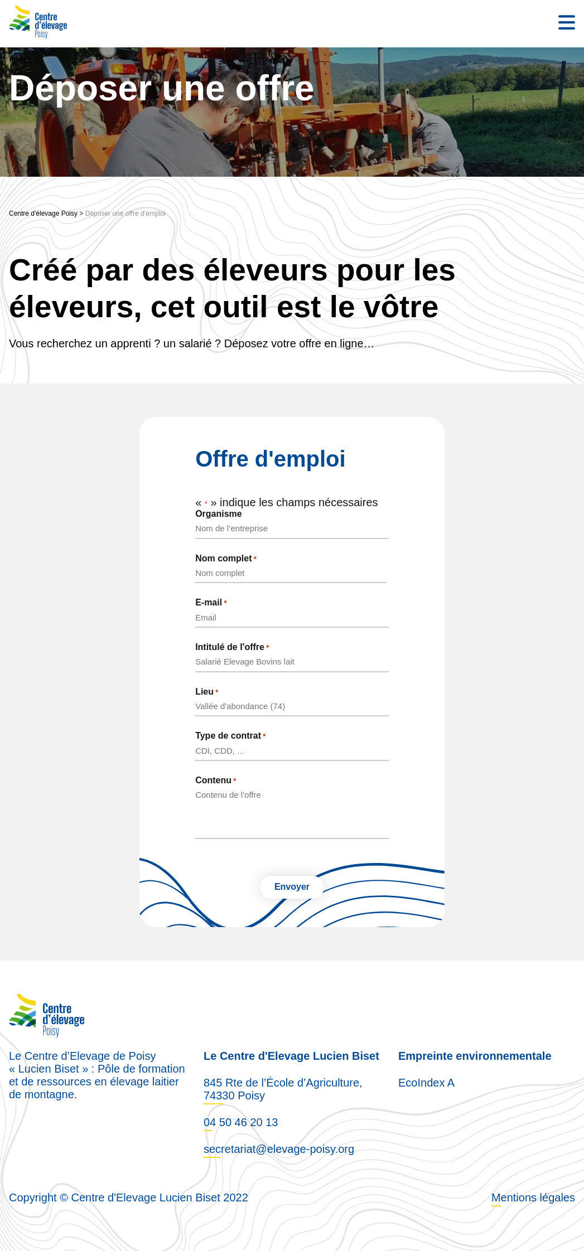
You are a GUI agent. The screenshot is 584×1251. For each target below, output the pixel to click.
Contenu (215, 780)
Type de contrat (230, 736)
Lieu (206, 692)
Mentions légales (533, 1197)
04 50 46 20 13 (241, 1122)
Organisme (218, 513)
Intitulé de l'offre (232, 647)
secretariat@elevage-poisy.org (279, 1148)
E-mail (210, 603)
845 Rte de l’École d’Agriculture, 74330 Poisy (283, 1088)
